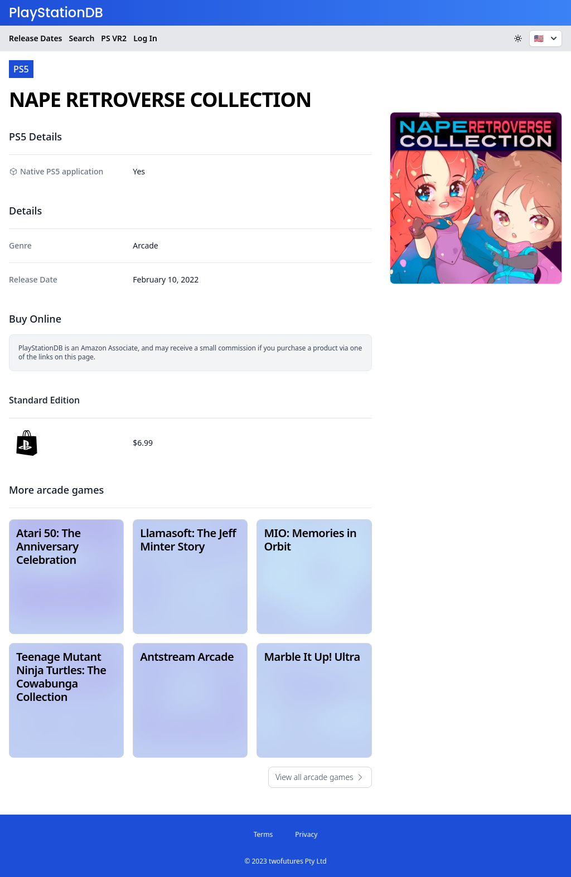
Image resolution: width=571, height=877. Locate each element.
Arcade (145, 245)
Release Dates (35, 38)
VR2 (114, 38)
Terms (263, 834)
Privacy (306, 834)
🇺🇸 (546, 38)
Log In (145, 38)
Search (81, 38)
